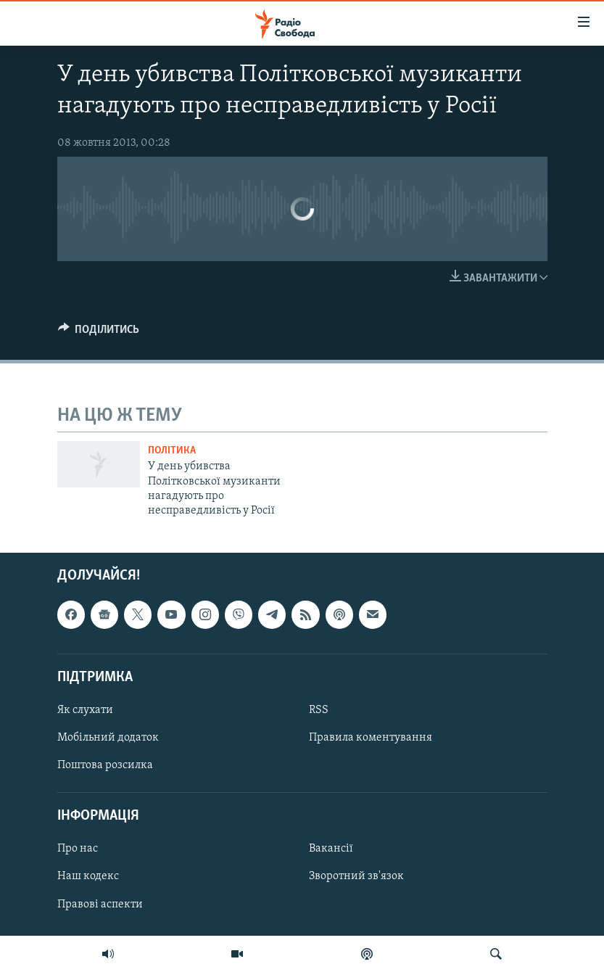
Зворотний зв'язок (356, 876)
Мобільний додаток (108, 738)
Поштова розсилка (105, 765)
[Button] (99, 333)
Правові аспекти (100, 904)
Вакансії (331, 848)
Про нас (77, 848)
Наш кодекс (88, 876)
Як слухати (85, 710)
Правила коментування (370, 738)
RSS (318, 710)
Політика (172, 450)
